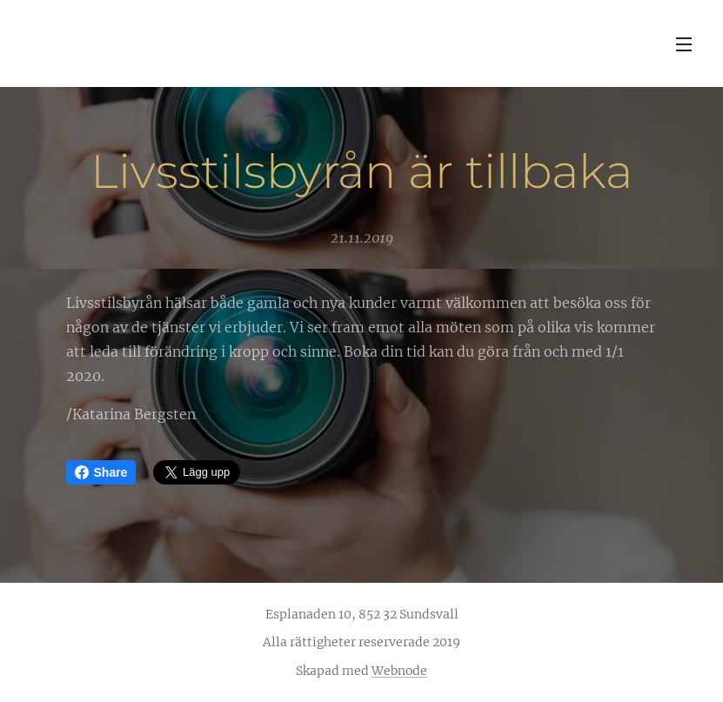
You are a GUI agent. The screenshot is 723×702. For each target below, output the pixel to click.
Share (101, 472)
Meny (684, 44)
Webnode (399, 671)
